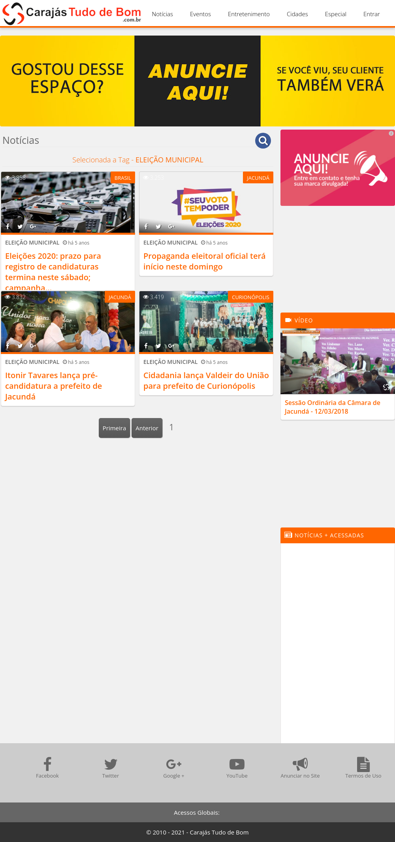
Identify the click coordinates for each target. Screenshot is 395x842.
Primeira (114, 428)
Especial (335, 14)
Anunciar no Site (300, 768)
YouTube (236, 768)
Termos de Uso (363, 768)
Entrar (371, 14)
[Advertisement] (337, 263)
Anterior (146, 428)
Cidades (297, 14)
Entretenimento (249, 14)
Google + (173, 768)
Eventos (200, 14)
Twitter (110, 768)
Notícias (162, 14)
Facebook (47, 768)
